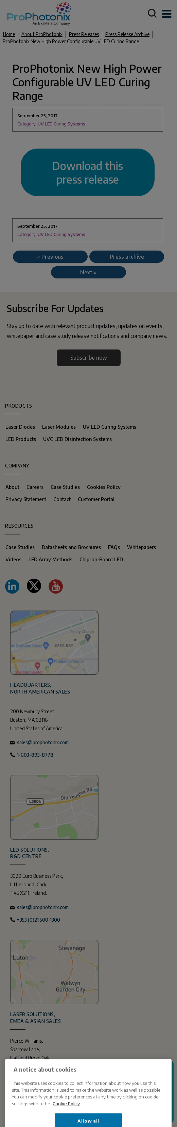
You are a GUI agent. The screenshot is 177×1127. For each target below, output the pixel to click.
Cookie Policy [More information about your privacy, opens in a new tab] (66, 1123)
